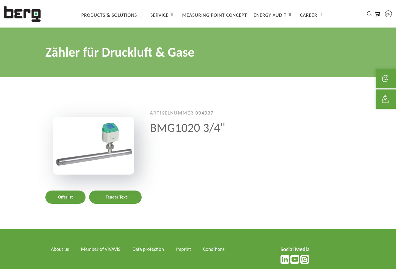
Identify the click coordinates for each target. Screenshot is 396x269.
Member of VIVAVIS (100, 249)
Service (159, 15)
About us (60, 249)
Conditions (214, 249)
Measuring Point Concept (214, 15)
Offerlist (65, 197)
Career (308, 15)
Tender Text (116, 197)
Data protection (148, 249)
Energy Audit (270, 15)
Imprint (183, 249)
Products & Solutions (109, 15)
